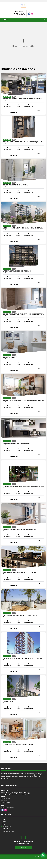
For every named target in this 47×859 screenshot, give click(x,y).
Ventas (4, 821)
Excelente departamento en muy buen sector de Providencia (23, 314)
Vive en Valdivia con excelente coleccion (18, 271)
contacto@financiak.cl (7, 807)
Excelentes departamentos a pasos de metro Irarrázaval (23, 400)
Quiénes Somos (6, 826)
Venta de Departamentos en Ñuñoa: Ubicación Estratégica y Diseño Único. (23, 228)
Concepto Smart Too (11, 357)
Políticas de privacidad (8, 831)
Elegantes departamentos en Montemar (18, 744)
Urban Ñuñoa (8, 701)
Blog (3, 824)
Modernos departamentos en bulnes (16, 443)
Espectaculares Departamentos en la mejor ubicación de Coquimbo (23, 658)
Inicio (3, 819)
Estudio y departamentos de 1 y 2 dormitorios (20, 615)
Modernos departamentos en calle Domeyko (19, 572)
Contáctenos (5, 828)
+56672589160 (20, 13)
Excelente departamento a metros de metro (19, 529)
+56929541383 (19, 15)
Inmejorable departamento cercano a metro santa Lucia (23, 486)
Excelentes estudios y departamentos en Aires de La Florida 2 (23, 99)
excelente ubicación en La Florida (15, 185)
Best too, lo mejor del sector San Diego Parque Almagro (23, 142)
